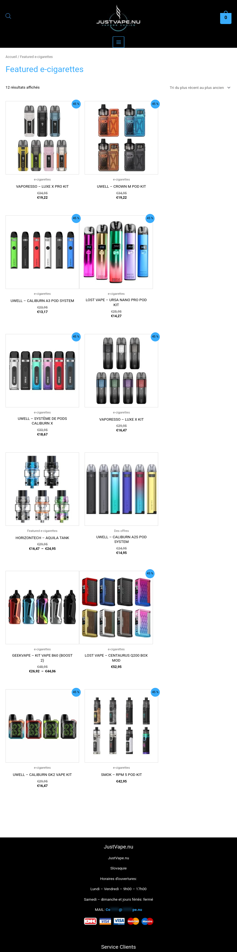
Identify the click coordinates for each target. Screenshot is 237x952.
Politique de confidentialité (118, 737)
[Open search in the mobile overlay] (8, 17)
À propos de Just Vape (118, 768)
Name (118, 809)
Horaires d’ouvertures (118, 716)
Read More (135, 944)
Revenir (118, 747)
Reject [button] (115, 944)
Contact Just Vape (118, 758)
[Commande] (199, 87)
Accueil (11, 57)
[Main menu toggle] (118, 42)
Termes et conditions (118, 727)
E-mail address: (118, 832)
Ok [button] (99, 944)
